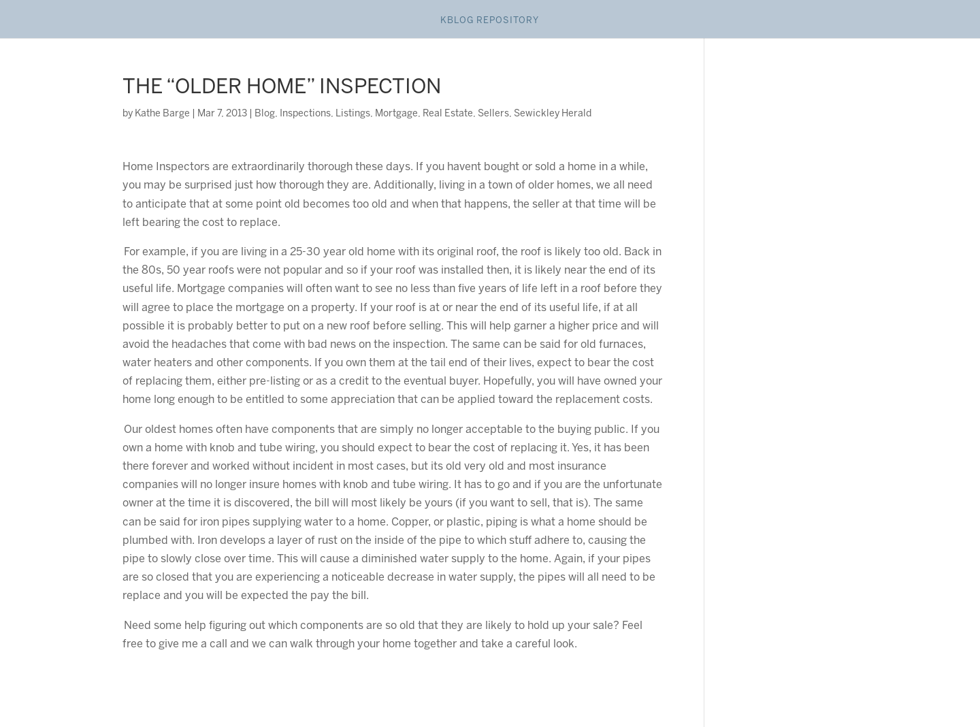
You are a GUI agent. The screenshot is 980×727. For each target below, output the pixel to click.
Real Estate (448, 114)
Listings (353, 114)
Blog (265, 114)
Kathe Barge (162, 114)
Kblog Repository (489, 20)
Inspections (305, 114)
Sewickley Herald (552, 114)
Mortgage (396, 114)
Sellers (493, 114)
